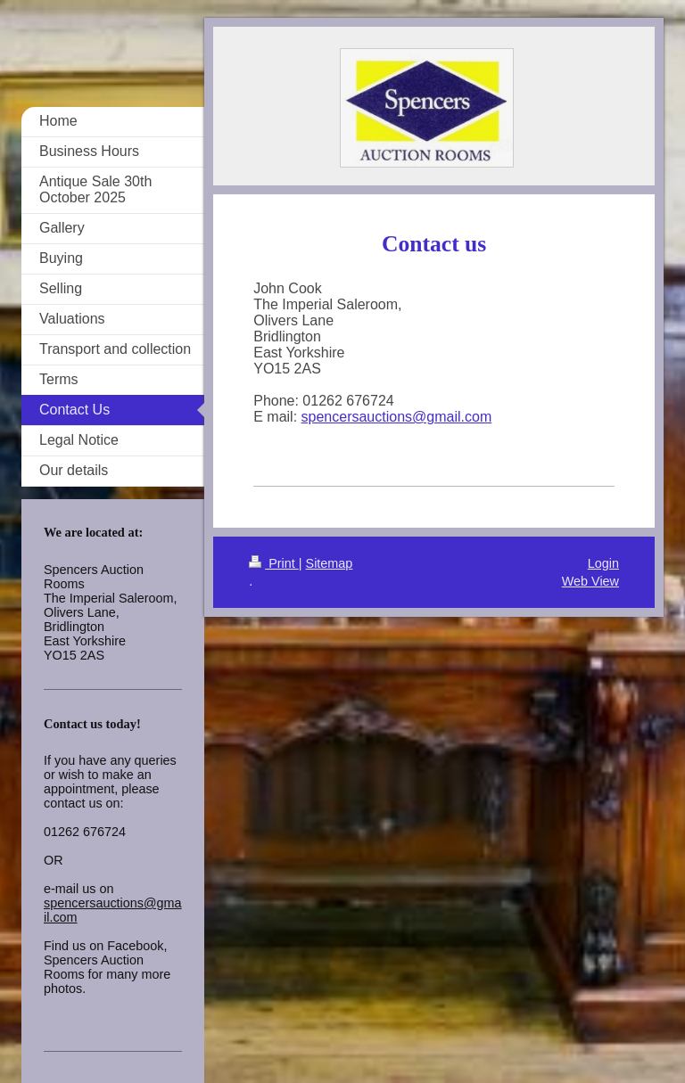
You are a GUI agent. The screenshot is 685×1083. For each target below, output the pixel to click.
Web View (590, 581)
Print (274, 563)
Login (603, 563)
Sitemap (329, 563)
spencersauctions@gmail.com (396, 416)
